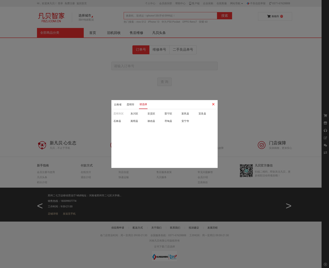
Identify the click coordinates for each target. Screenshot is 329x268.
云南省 (118, 104)
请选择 (143, 104)
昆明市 (130, 104)
